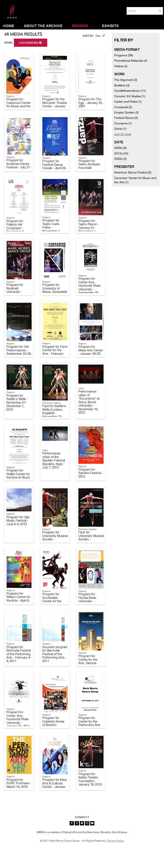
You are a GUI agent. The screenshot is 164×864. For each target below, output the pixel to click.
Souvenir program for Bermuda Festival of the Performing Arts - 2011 (54, 654)
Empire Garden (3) (126, 112)
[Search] (142, 11)
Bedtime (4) (121, 85)
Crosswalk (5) (123, 107)
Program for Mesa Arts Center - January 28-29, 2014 (90, 352)
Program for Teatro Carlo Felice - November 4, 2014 (51, 227)
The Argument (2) (125, 79)
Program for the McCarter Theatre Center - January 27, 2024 (54, 104)
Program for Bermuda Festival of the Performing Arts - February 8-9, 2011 (18, 654)
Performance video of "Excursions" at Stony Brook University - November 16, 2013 (89, 402)
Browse (82, 26)
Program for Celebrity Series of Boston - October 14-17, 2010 (53, 725)
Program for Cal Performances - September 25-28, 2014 (19, 352)
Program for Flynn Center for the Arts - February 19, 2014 (54, 352)
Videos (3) (120, 66)
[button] (160, 10)
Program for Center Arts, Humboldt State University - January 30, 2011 (18, 719)
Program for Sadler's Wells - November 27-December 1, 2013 (17, 402)
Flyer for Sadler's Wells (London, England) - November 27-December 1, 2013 (54, 414)
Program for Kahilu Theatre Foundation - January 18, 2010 (90, 779)
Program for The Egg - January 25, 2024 (90, 102)
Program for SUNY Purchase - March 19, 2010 (18, 783)
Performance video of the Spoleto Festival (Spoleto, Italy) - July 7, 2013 (53, 460)
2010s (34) (121, 153)
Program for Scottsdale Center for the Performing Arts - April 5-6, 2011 (54, 601)
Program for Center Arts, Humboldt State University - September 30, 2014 (89, 287)
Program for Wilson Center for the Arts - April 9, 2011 (18, 599)
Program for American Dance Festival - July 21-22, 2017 (18, 165)
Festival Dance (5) (126, 117)
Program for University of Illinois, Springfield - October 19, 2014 (54, 292)
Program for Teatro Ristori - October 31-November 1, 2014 (88, 228)
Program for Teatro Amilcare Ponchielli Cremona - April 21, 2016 (89, 168)
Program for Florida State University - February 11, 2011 (90, 599)
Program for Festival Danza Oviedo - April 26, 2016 (54, 166)
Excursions (30, 42)
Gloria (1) (120, 128)
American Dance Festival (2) (132, 172)
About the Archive (43, 26)
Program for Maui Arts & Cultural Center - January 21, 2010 (54, 785)
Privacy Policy (115, 840)
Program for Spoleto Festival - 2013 (90, 473)
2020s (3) (120, 158)
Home (8, 26)
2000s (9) (120, 148)
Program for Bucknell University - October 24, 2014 (18, 290)
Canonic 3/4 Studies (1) (129, 96)
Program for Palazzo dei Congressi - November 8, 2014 (15, 228)
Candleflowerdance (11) (130, 90)
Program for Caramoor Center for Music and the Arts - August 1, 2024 (18, 106)
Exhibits (110, 26)
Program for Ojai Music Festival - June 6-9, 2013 (17, 520)
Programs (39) (123, 55)
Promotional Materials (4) (130, 60)
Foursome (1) (123, 123)
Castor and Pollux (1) (128, 101)
